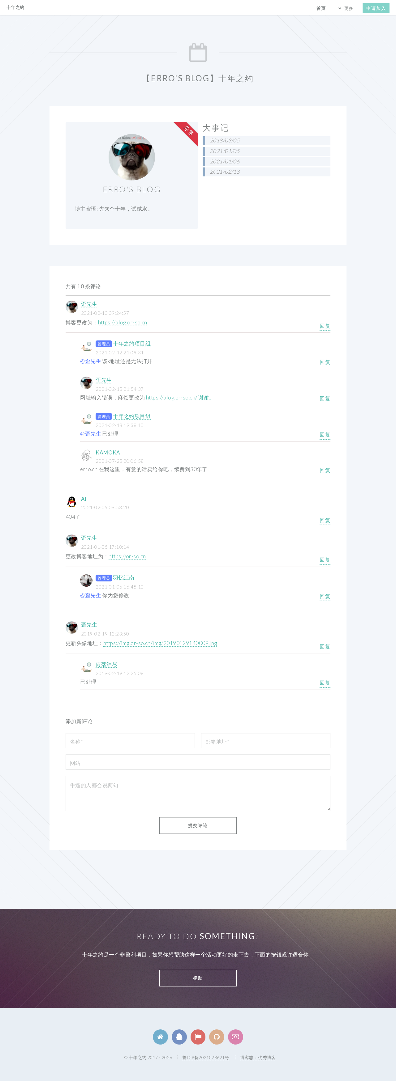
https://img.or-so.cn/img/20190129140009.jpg (160, 643)
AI (84, 499)
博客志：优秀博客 (258, 1057)
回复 (325, 326)
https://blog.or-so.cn (122, 322)
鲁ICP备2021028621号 (205, 1057)
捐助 (198, 978)
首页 (321, 8)
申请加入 (376, 8)
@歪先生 (90, 361)
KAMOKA (108, 452)
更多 (349, 8)
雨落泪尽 (106, 664)
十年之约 (15, 7)
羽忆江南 (124, 577)
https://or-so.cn (127, 556)
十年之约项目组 (132, 343)
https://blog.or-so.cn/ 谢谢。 (180, 397)
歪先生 (89, 304)
